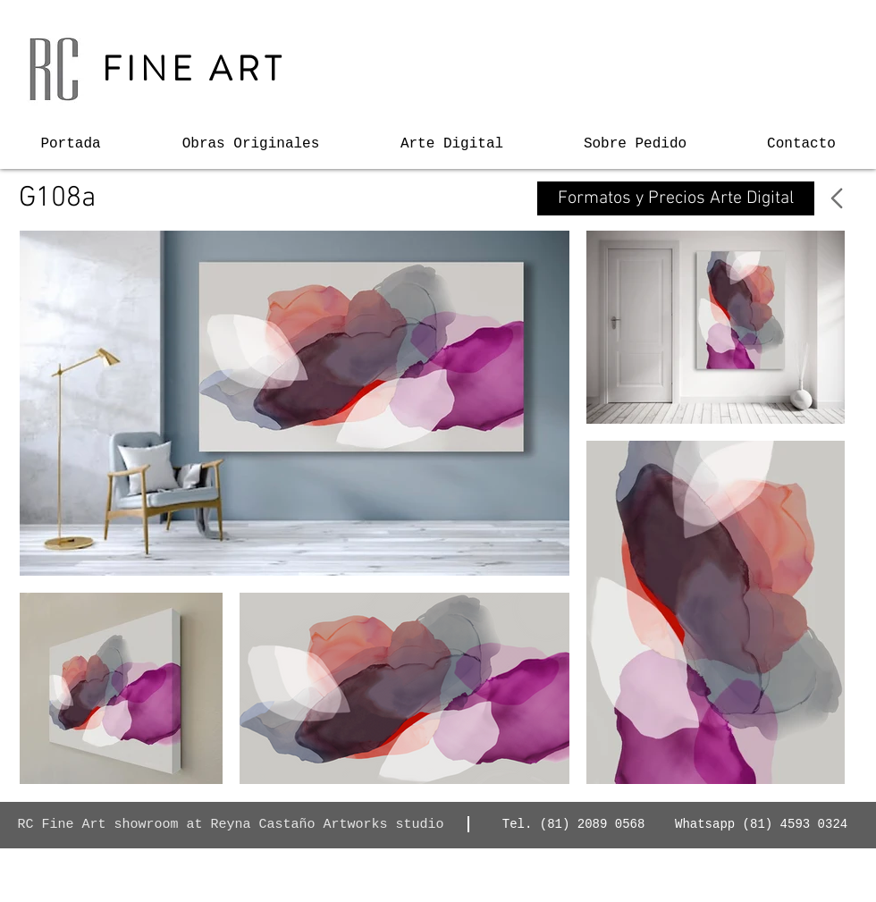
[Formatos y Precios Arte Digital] (675, 198)
